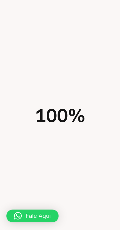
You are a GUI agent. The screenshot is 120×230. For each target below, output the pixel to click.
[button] (32, 216)
